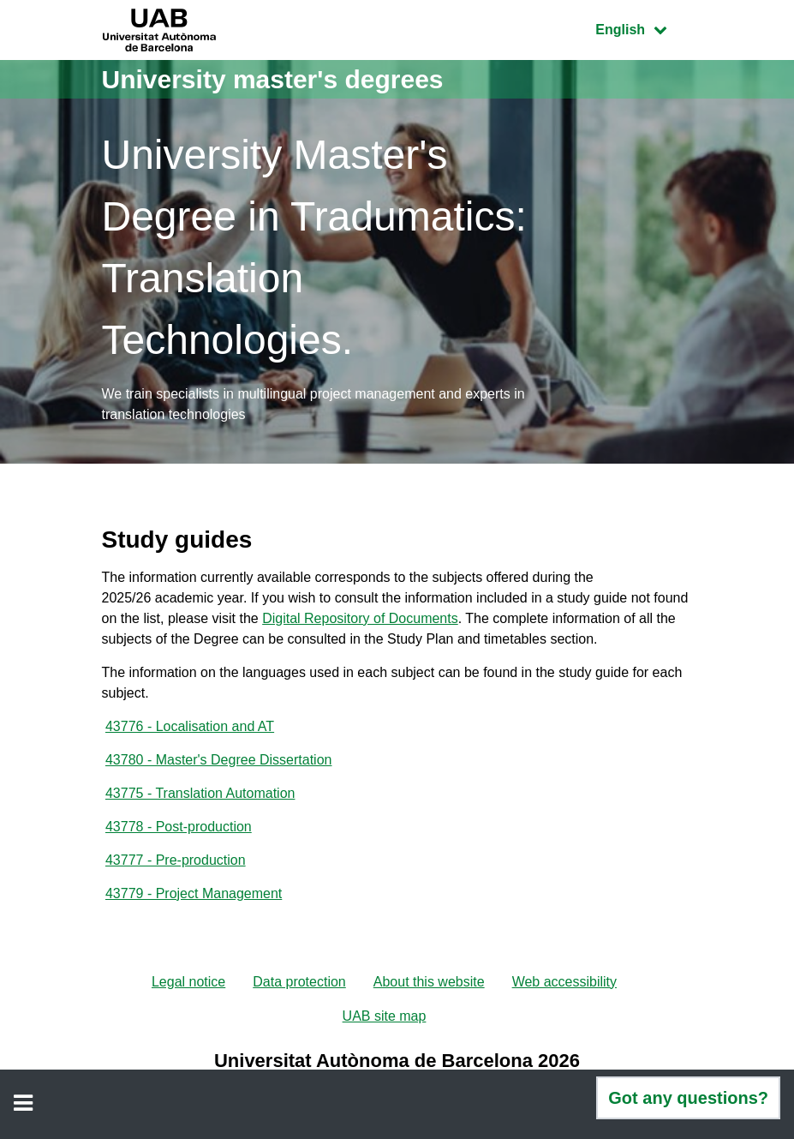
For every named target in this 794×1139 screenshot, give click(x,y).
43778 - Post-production (178, 826)
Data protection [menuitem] (299, 981)
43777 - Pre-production (175, 860)
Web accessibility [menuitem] (564, 981)
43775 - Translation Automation (200, 793)
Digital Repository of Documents (360, 618)
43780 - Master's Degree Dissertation (218, 759)
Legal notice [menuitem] (188, 981)
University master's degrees (273, 79)
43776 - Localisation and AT (189, 726)
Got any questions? (688, 1097)
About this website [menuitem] (429, 981)
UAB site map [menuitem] (385, 1016)
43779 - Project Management (193, 893)
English (643, 28)
